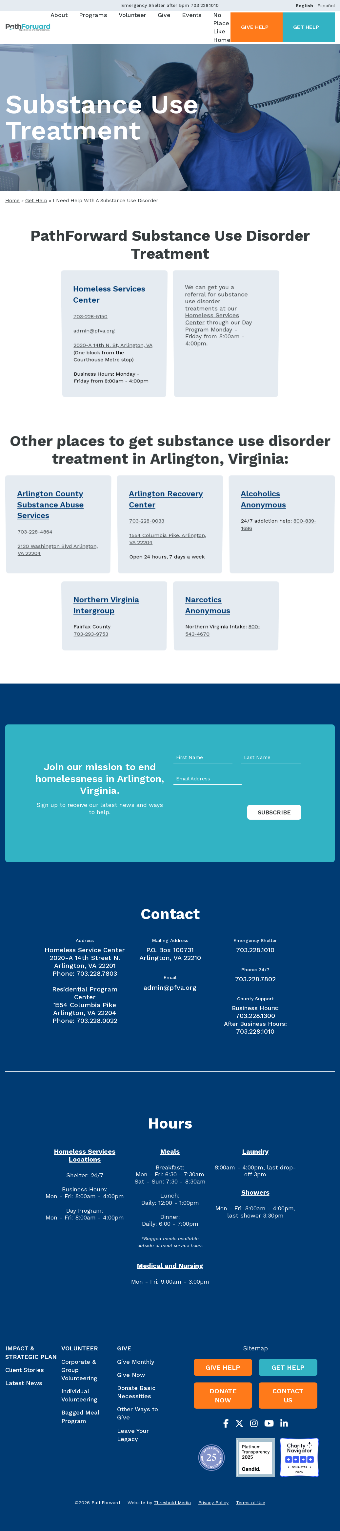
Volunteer (132, 14)
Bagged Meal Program (80, 1416)
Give (164, 14)
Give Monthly (135, 1361)
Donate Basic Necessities (136, 1391)
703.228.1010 (204, 5)
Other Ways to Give (137, 1413)
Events (192, 14)
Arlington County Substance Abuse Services (50, 517)
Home (12, 201)
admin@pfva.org (94, 333)
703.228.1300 (255, 1016)
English (304, 5)
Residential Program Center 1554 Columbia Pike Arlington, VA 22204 (84, 1001)
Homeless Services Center (211, 328)
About (59, 14)
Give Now (131, 1374)
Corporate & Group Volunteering (79, 1369)
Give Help (255, 27)
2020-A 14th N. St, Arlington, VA (113, 338)
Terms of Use (250, 1502)
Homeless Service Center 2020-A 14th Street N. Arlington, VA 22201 (85, 958)
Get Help (306, 27)
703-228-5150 (89, 327)
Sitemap (255, 1348)
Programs (93, 14)
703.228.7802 (255, 979)
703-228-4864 (35, 527)
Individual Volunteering (79, 1395)
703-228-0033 (146, 523)
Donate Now (223, 1395)
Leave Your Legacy (133, 1434)
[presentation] (223, 819)
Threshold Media (172, 1502)
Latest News (23, 1383)
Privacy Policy (213, 1502)
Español (326, 5)
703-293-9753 (91, 622)
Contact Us (288, 1395)
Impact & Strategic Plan (31, 1352)
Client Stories (24, 1369)
